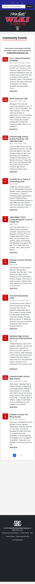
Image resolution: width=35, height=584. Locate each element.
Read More (13, 91)
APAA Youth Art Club (19, 98)
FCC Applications (17, 540)
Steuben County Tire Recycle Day (19, 415)
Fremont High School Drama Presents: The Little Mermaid (19, 139)
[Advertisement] (17, 559)
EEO (31, 533)
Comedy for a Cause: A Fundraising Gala (20, 180)
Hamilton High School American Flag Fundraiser (21, 337)
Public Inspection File (22, 536)
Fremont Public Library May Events (20, 377)
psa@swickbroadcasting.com (17, 53)
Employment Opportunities (10, 533)
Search (29, 6)
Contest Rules (10, 536)
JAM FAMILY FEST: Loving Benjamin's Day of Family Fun (21, 219)
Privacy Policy (24, 533)
